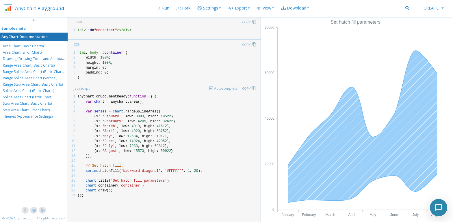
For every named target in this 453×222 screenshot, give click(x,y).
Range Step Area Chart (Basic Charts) (33, 84)
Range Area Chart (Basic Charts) (29, 65)
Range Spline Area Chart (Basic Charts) (34, 71)
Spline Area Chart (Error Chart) (27, 97)
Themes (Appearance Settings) (28, 116)
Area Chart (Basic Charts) (23, 46)
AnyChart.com (25, 218)
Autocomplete (225, 88)
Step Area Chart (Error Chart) (26, 110)
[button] (265, 8)
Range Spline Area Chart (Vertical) (30, 78)
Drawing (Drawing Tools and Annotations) (37, 58)
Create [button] (434, 8)
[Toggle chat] (438, 207)
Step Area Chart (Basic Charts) (27, 103)
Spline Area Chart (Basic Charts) (28, 90)
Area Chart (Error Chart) (22, 52)
